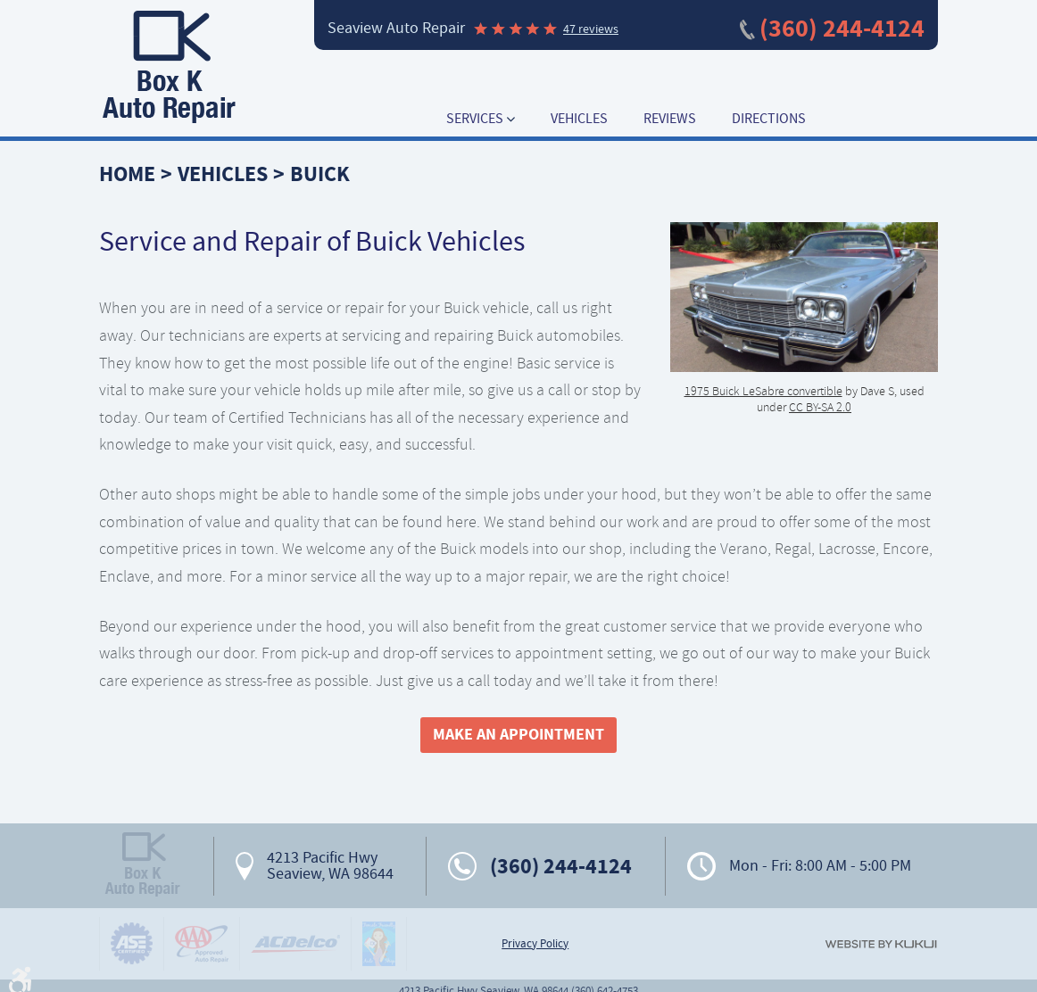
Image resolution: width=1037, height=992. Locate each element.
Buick (320, 174)
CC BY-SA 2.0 (820, 407)
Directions (769, 119)
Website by (881, 944)
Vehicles (579, 119)
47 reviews (590, 29)
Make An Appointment (518, 734)
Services (474, 119)
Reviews (669, 119)
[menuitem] (480, 119)
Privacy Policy (535, 944)
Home (127, 174)
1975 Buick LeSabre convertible (763, 391)
